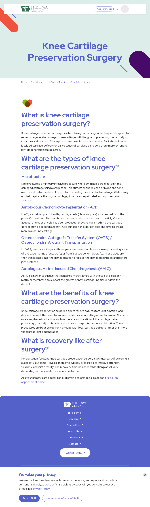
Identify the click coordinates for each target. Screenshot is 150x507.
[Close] (145, 474)
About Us (73, 431)
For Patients (73, 412)
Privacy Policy (41, 488)
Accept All (28, 498)
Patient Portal (73, 453)
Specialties (73, 425)
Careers (73, 443)
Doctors (73, 419)
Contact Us (73, 437)
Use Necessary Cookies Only (61, 498)
